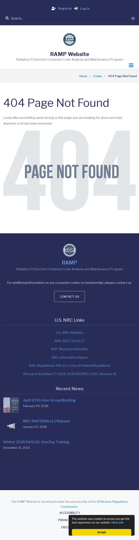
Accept (101, 532)
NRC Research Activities (69, 303)
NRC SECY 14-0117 (69, 295)
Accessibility (69, 512)
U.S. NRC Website (69, 287)
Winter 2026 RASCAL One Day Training (36, 394)
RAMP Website (69, 54)
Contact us (69, 247)
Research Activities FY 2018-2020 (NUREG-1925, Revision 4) (69, 328)
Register (61, 8)
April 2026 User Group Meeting (49, 352)
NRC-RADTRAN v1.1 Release (46, 373)
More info (117, 522)
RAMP (69, 213)
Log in (81, 8)
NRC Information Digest (69, 311)
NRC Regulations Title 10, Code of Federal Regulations (69, 320)
